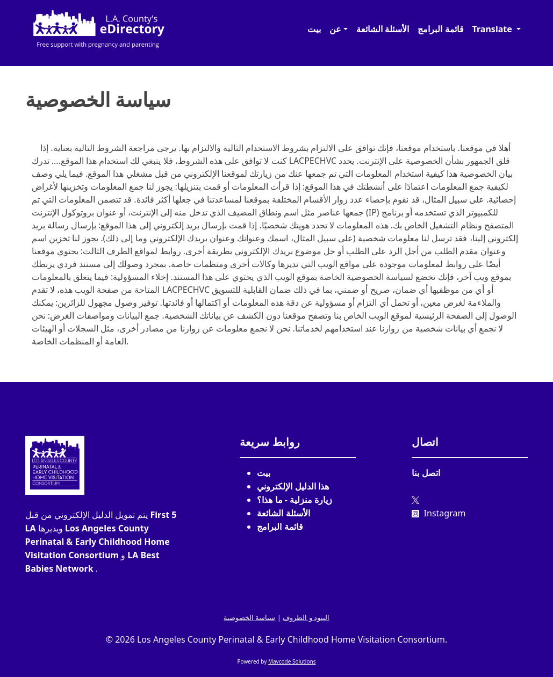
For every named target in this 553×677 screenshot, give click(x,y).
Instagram (438, 513)
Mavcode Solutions (292, 661)
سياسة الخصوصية (249, 617)
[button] (338, 29)
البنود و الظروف (306, 617)
